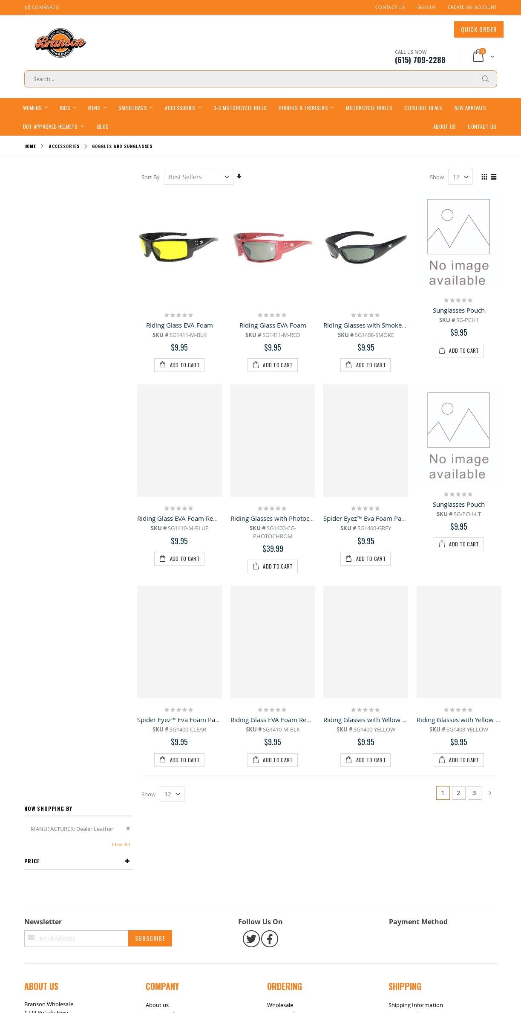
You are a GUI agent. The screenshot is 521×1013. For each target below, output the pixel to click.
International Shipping (417, 940)
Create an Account (472, 7)
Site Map (39, 995)
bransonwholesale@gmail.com (63, 962)
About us (157, 921)
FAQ (151, 940)
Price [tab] (32, 228)
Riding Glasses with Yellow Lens (370, 719)
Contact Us (390, 7)
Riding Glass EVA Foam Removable (188, 518)
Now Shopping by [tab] (48, 175)
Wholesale (280, 921)
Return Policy (284, 931)
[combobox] (260, 78)
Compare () (41, 7)
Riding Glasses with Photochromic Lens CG (293, 518)
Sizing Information (290, 940)
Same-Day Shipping (413, 931)
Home (30, 146)
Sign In (426, 7)
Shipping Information (416, 921)
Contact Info (162, 931)
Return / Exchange (79, 995)
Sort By (151, 177)
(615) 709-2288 (42, 945)
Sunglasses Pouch (459, 310)
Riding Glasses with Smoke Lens (370, 324)
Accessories (64, 146)
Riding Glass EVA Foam (180, 324)
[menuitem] (103, 126)
